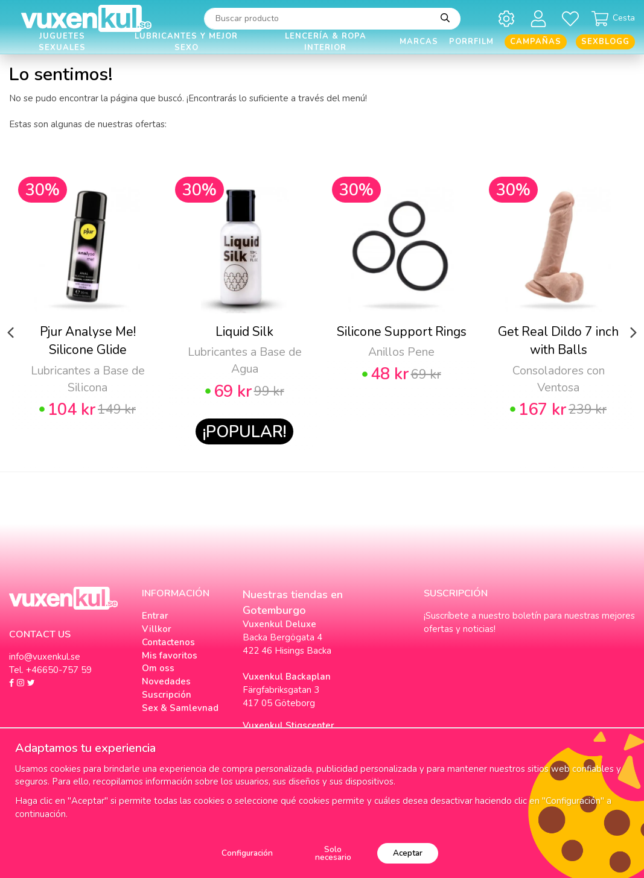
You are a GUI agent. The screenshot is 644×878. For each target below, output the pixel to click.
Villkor (156, 629)
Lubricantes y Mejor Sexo (186, 41)
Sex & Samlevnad (180, 708)
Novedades (166, 681)
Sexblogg (605, 41)
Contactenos (168, 642)
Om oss (158, 668)
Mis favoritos (169, 655)
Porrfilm (471, 41)
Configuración (247, 853)
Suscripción (166, 695)
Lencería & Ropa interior (325, 41)
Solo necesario (333, 854)
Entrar (155, 616)
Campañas (535, 41)
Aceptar (407, 853)
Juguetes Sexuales (62, 41)
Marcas (419, 41)
